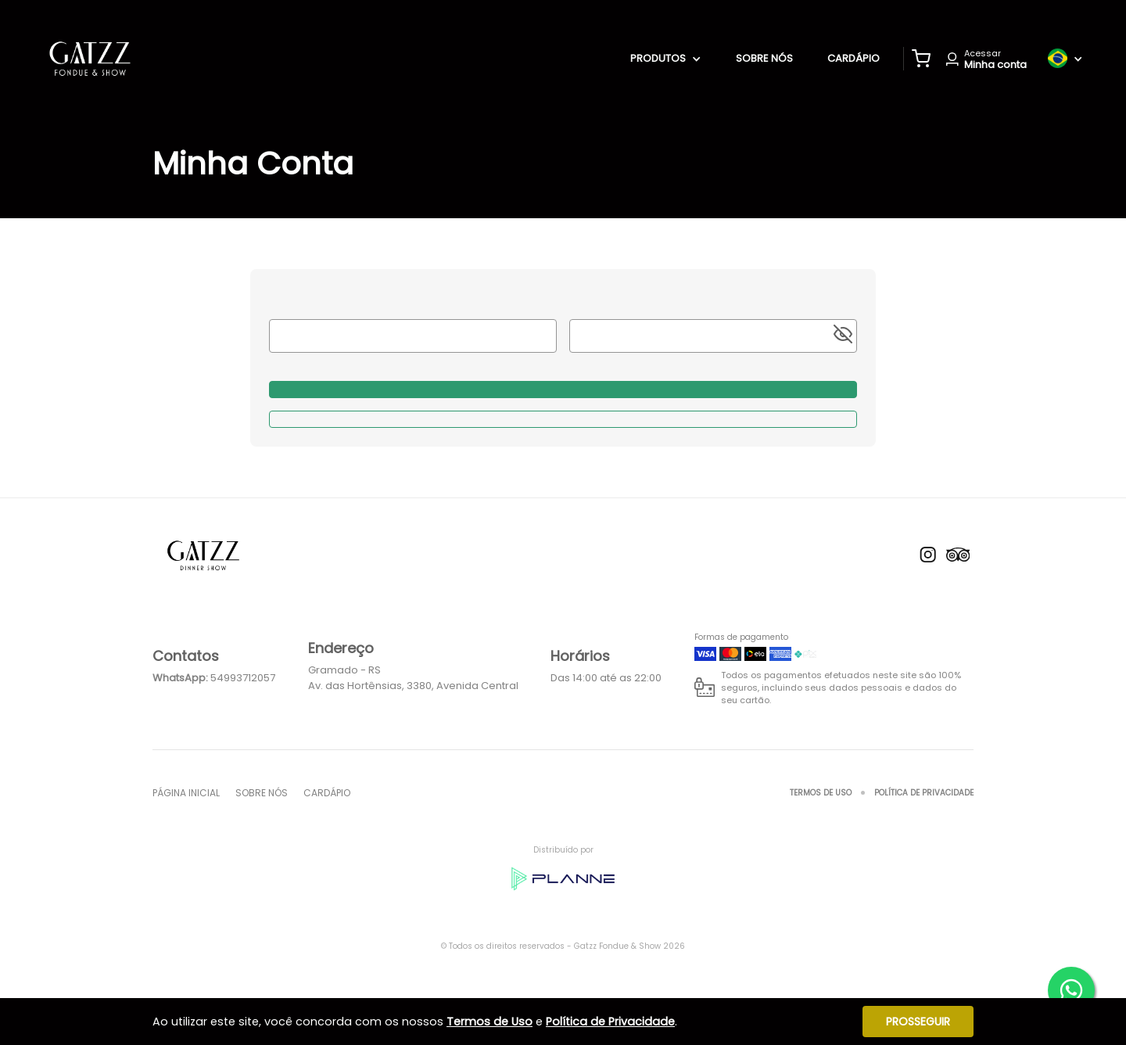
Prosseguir (918, 1021)
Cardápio (853, 58)
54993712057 (242, 677)
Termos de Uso (821, 793)
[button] (921, 58)
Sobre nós (764, 58)
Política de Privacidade (924, 793)
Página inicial (186, 792)
